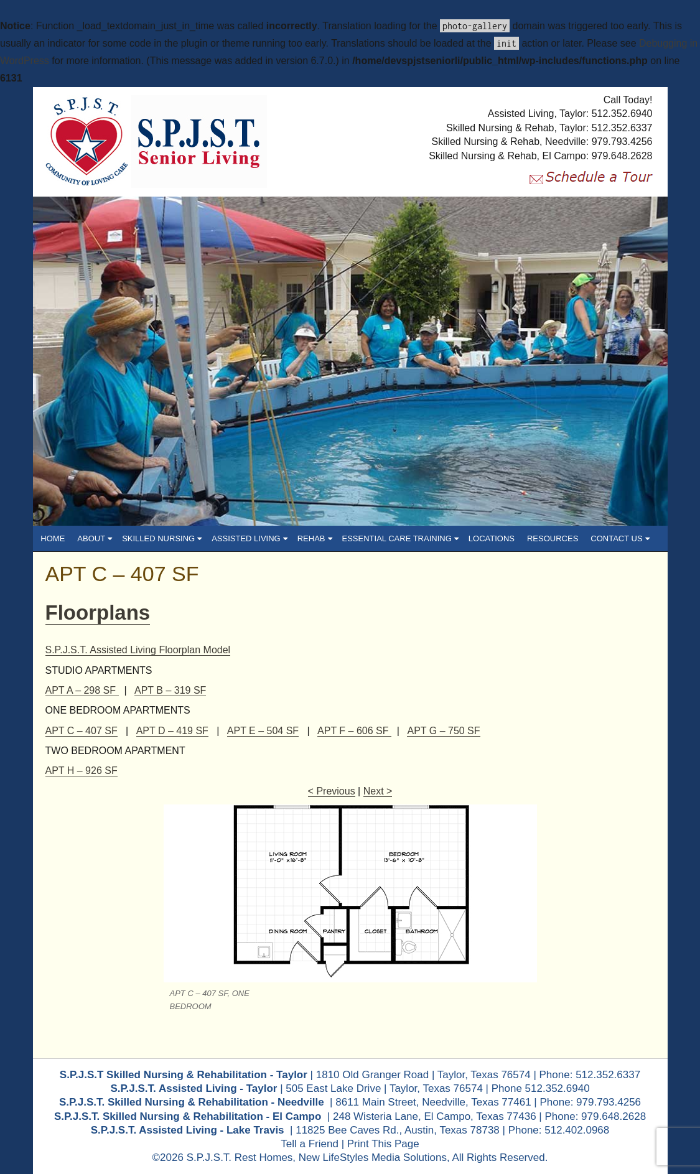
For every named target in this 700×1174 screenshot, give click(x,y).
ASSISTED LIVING (266, 538)
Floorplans (98, 612)
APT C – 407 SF (122, 573)
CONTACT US (636, 538)
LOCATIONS (508, 538)
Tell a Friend (309, 1144)
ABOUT (111, 538)
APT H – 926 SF (81, 770)
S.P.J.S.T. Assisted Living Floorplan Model (138, 650)
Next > (378, 791)
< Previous (331, 791)
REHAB (331, 538)
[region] (350, 361)
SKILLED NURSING (178, 538)
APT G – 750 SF (443, 730)
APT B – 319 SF (170, 690)
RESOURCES (569, 538)
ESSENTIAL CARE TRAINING (416, 538)
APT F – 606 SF (354, 730)
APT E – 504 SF (263, 730)
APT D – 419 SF (172, 730)
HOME (69, 538)
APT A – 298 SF (82, 690)
